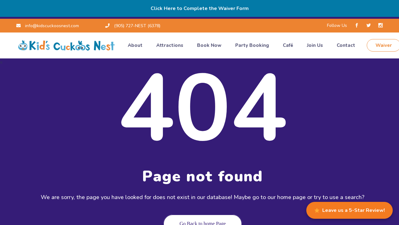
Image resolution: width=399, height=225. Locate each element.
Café (288, 45)
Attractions (170, 45)
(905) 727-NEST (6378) (132, 26)
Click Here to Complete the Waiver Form (200, 8)
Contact (346, 45)
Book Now (210, 45)
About (136, 45)
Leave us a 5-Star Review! (349, 210)
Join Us (315, 45)
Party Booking (252, 45)
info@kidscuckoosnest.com (47, 26)
